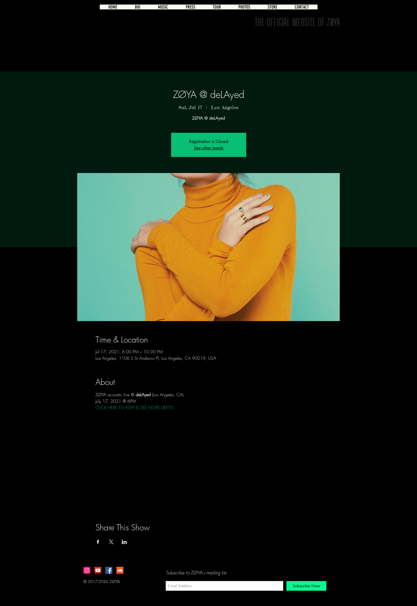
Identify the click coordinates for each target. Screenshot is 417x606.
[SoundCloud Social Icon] (119, 570)
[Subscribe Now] (306, 586)
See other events (208, 148)
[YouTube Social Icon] (97, 570)
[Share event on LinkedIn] (124, 542)
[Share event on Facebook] (98, 542)
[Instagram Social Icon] (86, 570)
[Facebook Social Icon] (108, 570)
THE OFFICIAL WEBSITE (285, 22)
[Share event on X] (111, 542)
